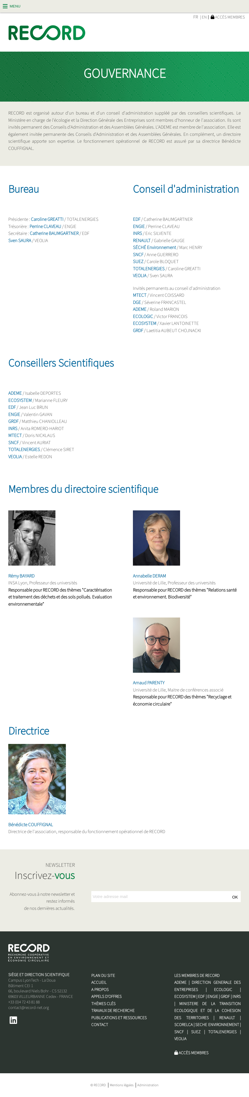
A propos (100, 990)
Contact (99, 1025)
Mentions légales (121, 1085)
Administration (148, 1085)
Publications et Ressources (119, 1018)
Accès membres (228, 17)
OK (235, 897)
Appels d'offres (106, 996)
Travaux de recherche (113, 1011)
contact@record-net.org (28, 1008)
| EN (203, 17)
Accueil (98, 982)
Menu (15, 6)
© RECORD (98, 1085)
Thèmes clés (103, 1004)
